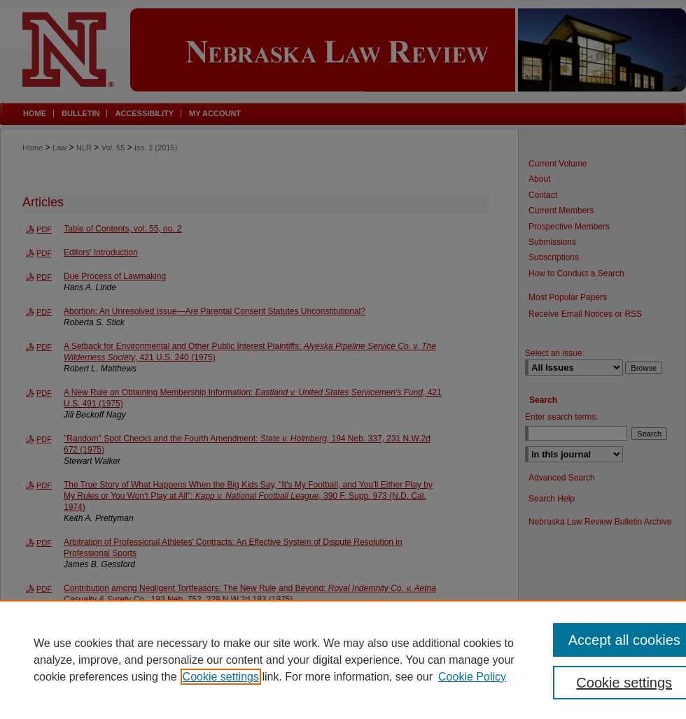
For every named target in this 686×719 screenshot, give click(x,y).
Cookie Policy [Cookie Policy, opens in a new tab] (472, 677)
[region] (343, 659)
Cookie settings (221, 677)
